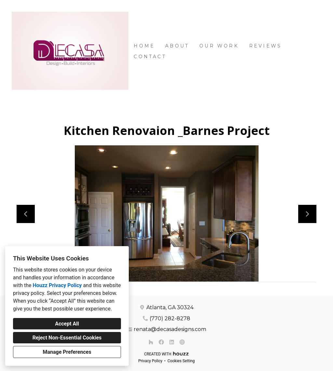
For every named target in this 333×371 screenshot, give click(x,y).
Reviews (265, 46)
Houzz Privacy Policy (57, 285)
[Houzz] (151, 342)
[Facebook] (161, 342)
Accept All (67, 324)
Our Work (219, 46)
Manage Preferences (67, 352)
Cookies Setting (181, 361)
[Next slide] (307, 214)
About (177, 46)
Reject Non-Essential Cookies (67, 338)
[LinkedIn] (171, 342)
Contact (150, 57)
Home (144, 46)
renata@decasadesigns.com (170, 329)
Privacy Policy (150, 361)
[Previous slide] (26, 214)
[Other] (182, 342)
